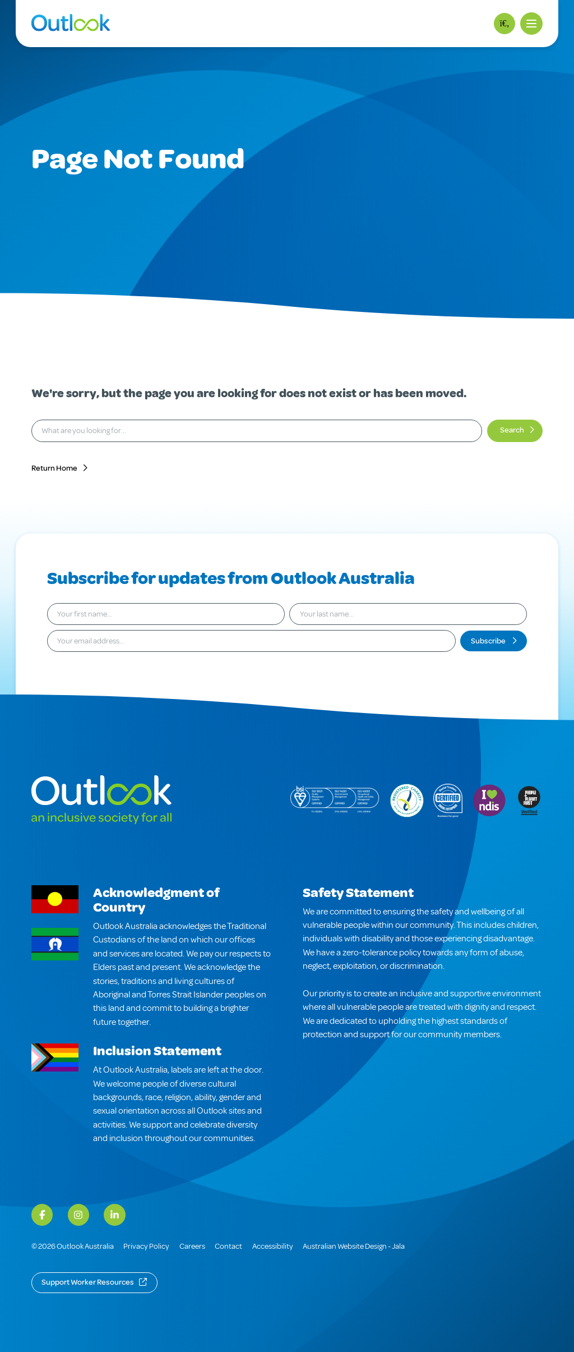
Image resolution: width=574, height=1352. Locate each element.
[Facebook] (42, 1214)
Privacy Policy (146, 1246)
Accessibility (272, 1246)
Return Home (54, 468)
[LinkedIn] (114, 1214)
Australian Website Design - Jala (354, 1246)
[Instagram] (78, 1214)
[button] (531, 23)
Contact (228, 1246)
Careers (192, 1246)
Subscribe (489, 641)
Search (512, 430)
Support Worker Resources (87, 1282)
